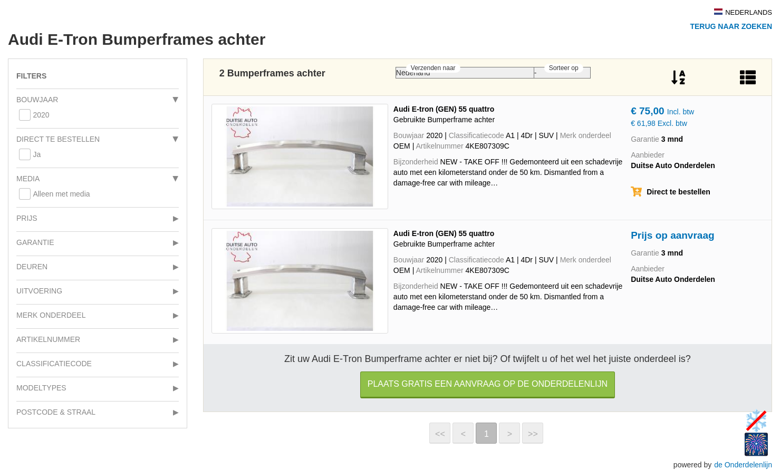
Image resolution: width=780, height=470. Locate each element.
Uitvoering (39, 291)
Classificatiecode (54, 363)
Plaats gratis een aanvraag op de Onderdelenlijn (488, 383)
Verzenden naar (433, 68)
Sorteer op (564, 68)
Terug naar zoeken (731, 26)
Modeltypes (41, 388)
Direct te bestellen (58, 139)
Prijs (26, 218)
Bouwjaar (37, 99)
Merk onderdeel (50, 315)
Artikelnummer (48, 339)
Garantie (35, 242)
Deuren (31, 266)
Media (28, 178)
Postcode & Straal (55, 412)
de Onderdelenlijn (743, 465)
